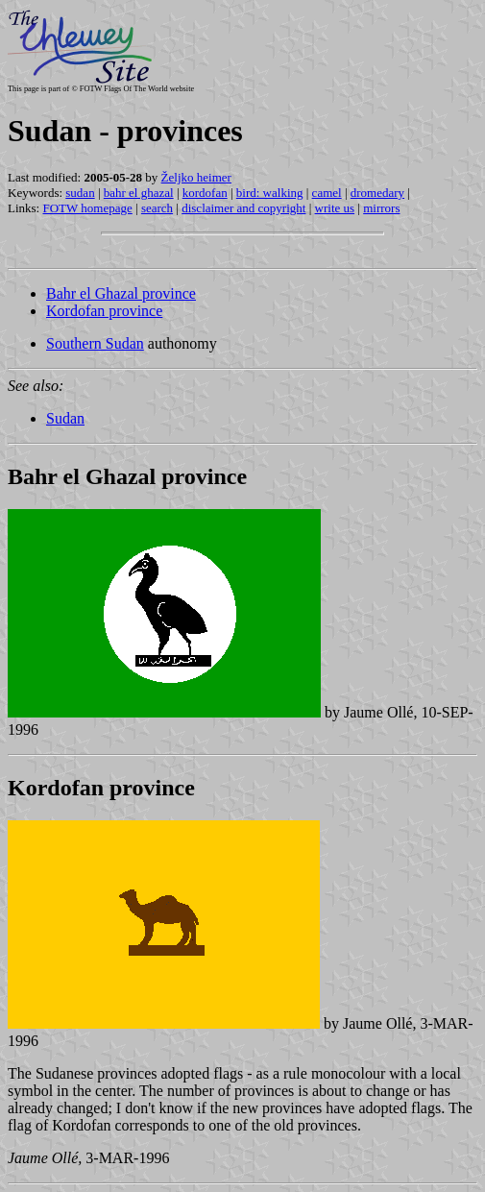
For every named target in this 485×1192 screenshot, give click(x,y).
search (157, 208)
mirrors (381, 208)
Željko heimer (196, 177)
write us (335, 208)
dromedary (377, 192)
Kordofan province (104, 311)
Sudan (65, 418)
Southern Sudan (95, 343)
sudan (79, 192)
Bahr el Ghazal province (121, 293)
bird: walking (269, 192)
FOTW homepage (87, 208)
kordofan (205, 192)
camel (327, 192)
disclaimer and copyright (243, 208)
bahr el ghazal (139, 192)
